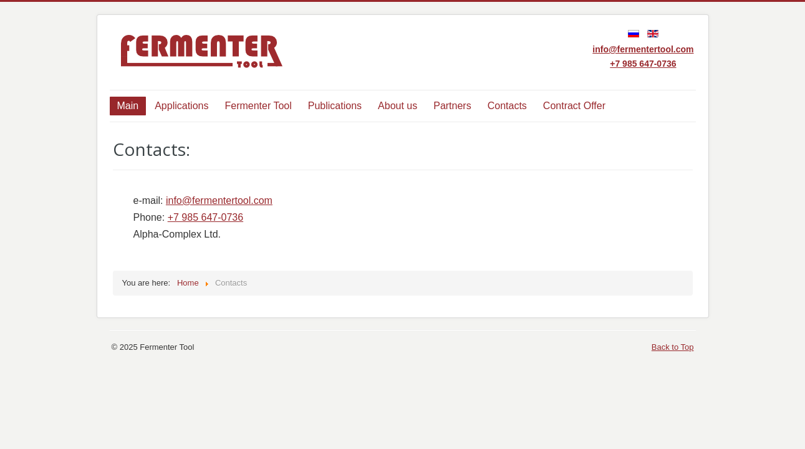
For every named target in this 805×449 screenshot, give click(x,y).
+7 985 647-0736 (643, 64)
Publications (335, 105)
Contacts (507, 105)
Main (128, 105)
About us (397, 105)
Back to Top (673, 347)
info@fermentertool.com (642, 49)
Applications (181, 105)
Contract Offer (574, 105)
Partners (452, 105)
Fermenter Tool (257, 105)
